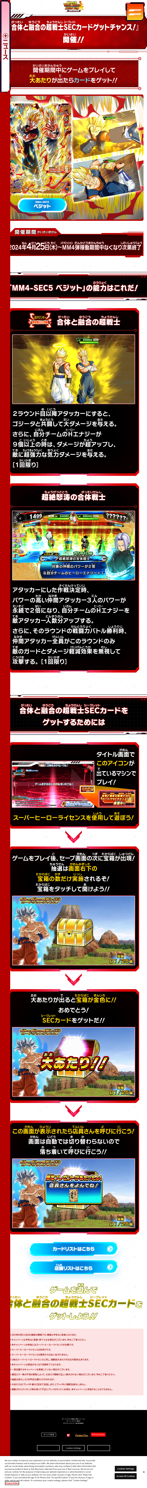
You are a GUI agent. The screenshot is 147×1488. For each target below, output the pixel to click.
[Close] (144, 1472)
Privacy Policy (12, 1483)
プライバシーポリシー (99, 1442)
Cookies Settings (73, 1442)
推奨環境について (48, 1442)
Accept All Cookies (126, 1476)
